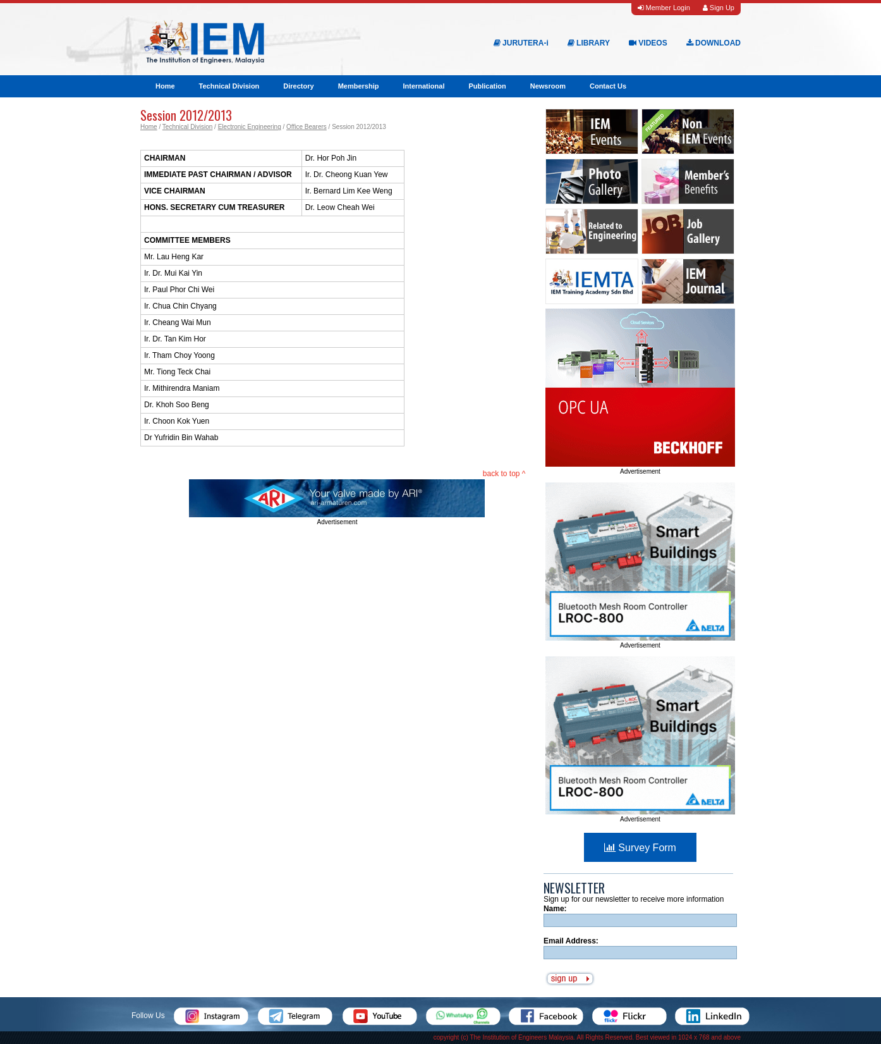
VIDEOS (648, 43)
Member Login (664, 7)
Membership (358, 86)
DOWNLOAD (713, 43)
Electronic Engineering (249, 126)
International (423, 86)
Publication (487, 86)
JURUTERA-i (521, 43)
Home (165, 86)
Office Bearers (306, 126)
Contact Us (608, 86)
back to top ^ (504, 473)
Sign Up (718, 7)
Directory (298, 86)
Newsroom (548, 86)
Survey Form (640, 847)
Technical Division (229, 86)
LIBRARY (589, 43)
